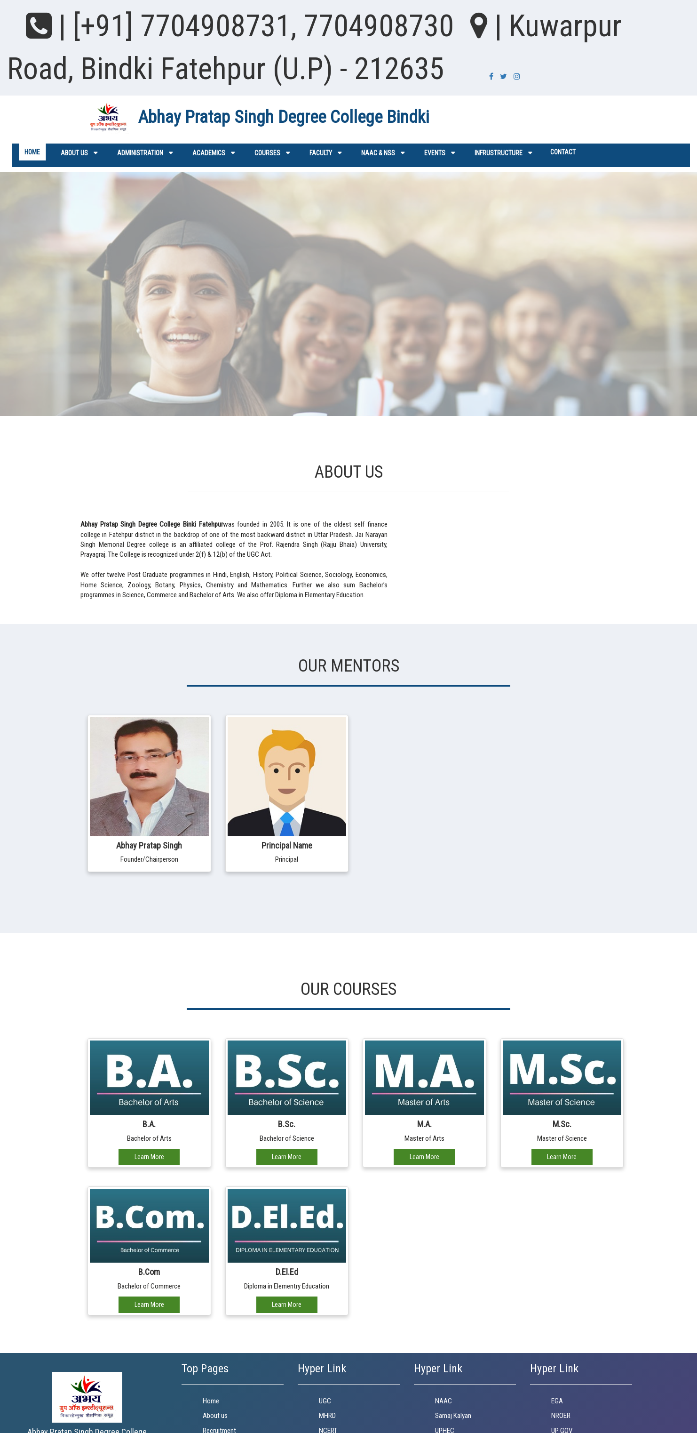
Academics (208, 153)
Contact (563, 152)
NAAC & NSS (378, 153)
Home (32, 152)
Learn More (149, 1157)
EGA (557, 1401)
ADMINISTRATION (140, 153)
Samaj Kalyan (453, 1415)
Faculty (320, 153)
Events (434, 153)
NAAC (443, 1401)
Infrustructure (499, 153)
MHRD (327, 1415)
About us (74, 153)
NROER (560, 1415)
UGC (325, 1401)
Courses (267, 153)
